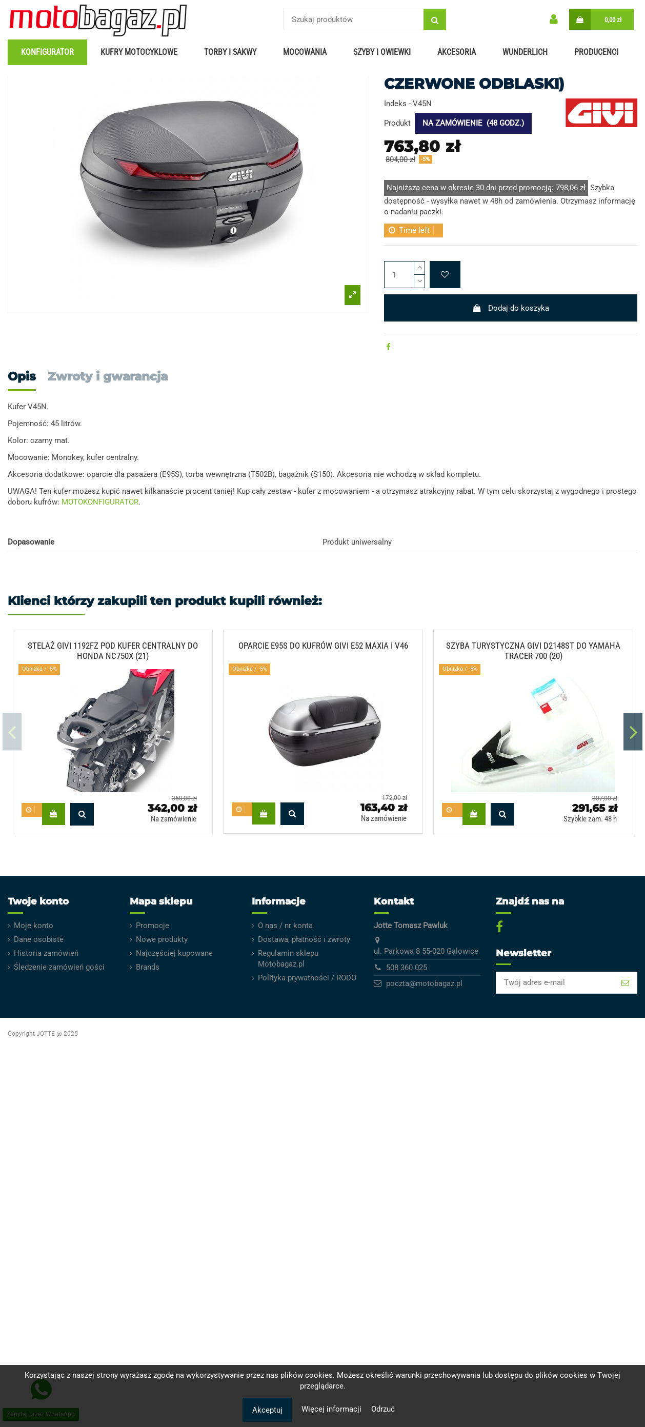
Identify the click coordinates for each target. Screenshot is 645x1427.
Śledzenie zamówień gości (59, 967)
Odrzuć (383, 1409)
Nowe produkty (162, 939)
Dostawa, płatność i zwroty (304, 939)
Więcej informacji (332, 1409)
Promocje (152, 925)
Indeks (395, 103)
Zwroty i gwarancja (108, 377)
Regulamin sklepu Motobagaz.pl (288, 959)
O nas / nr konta (285, 925)
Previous (12, 732)
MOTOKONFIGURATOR (100, 502)
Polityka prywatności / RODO (307, 977)
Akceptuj (267, 1410)
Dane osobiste (39, 939)
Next (632, 732)
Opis (22, 377)
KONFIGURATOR (47, 52)
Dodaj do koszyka (510, 308)
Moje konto (33, 925)
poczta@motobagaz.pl (424, 983)
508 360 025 (406, 967)
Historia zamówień (46, 953)
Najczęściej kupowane (174, 953)
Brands (147, 967)
